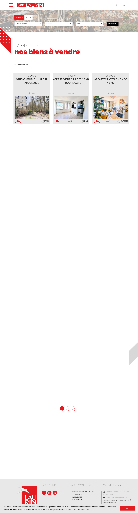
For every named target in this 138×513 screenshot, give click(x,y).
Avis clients (77, 494)
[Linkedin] (55, 493)
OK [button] (127, 508)
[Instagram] (49, 493)
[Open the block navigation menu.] (11, 5)
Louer (28, 17)
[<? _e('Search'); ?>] (117, 5)
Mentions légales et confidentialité (117, 500)
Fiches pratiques (109, 503)
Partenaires (77, 500)
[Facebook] (44, 493)
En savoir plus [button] (83, 510)
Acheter (19, 17)
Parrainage (77, 497)
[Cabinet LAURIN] (30, 5)
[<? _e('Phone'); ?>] (124, 5)
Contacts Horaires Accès (83, 492)
